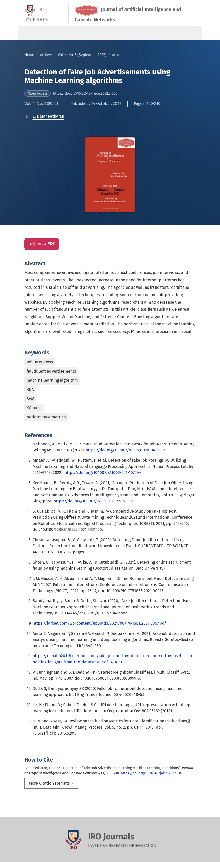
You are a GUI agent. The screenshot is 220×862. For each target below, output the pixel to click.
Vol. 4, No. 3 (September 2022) (82, 55)
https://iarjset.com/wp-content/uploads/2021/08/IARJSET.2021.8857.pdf (99, 623)
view (42, 244)
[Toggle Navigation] (191, 33)
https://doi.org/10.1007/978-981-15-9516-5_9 (93, 501)
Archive (46, 55)
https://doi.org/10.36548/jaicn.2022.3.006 (85, 93)
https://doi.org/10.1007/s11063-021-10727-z (102, 472)
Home (29, 55)
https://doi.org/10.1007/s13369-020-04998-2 (125, 450)
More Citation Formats (50, 783)
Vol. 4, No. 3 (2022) (41, 103)
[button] (48, 116)
